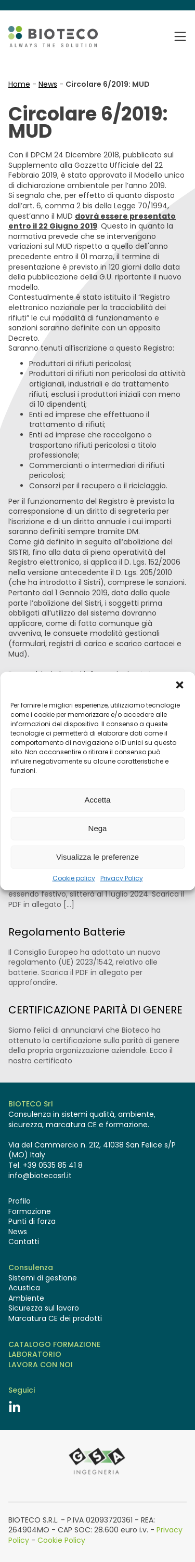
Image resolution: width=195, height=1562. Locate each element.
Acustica (24, 1288)
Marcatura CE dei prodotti (55, 1319)
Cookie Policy (61, 1540)
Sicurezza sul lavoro (43, 1308)
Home (19, 84)
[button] (179, 684)
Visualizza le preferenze (97, 856)
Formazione (29, 1212)
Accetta (97, 799)
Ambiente (26, 1298)
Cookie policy (74, 878)
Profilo (19, 1201)
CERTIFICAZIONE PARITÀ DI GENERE (95, 1010)
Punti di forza (32, 1221)
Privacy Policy (121, 878)
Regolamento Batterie (66, 932)
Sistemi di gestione (42, 1278)
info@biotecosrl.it (40, 1175)
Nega (97, 828)
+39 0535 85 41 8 (53, 1165)
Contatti (23, 1242)
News (47, 84)
